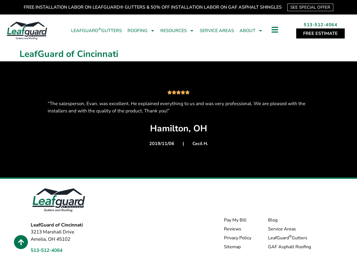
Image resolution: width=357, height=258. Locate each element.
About (251, 31)
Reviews (232, 229)
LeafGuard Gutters (96, 30)
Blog (273, 220)
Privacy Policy (237, 238)
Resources (177, 31)
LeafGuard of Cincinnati (69, 54)
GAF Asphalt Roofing (289, 247)
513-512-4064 (320, 25)
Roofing (141, 31)
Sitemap (232, 247)
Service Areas (217, 31)
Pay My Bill (235, 220)
